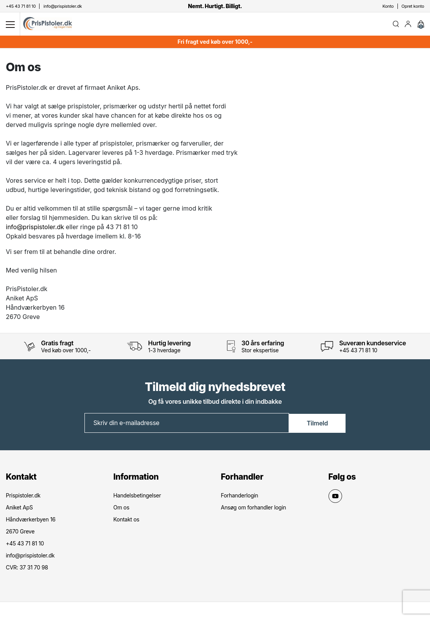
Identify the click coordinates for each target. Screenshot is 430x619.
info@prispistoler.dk (35, 229)
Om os (121, 509)
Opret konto (412, 6)
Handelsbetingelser (137, 497)
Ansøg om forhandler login (253, 509)
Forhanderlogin (239, 497)
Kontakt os (126, 521)
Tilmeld (317, 425)
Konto (388, 6)
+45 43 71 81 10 (358, 352)
